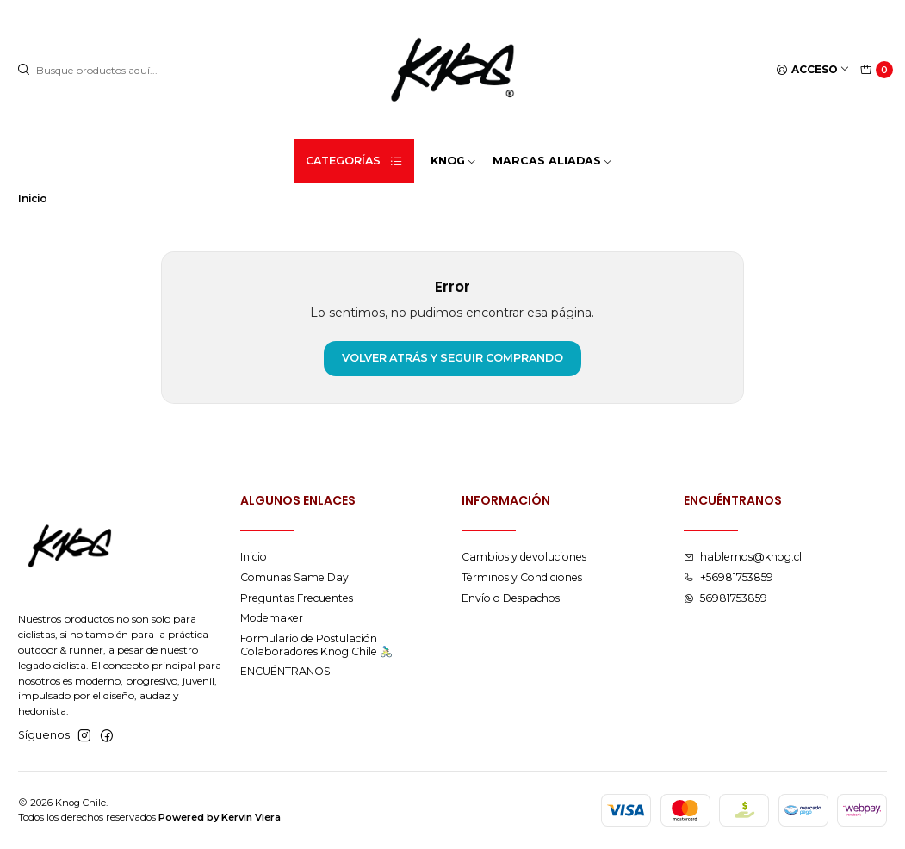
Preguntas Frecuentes (296, 598)
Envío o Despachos (511, 598)
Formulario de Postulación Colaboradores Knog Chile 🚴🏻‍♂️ (316, 645)
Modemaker (271, 617)
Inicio (253, 556)
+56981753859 (728, 577)
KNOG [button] (454, 160)
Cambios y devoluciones (524, 556)
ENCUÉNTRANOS (285, 671)
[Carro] (877, 70)
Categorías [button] (355, 161)
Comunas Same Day (294, 577)
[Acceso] (813, 70)
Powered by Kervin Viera (219, 817)
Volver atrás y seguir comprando (452, 357)
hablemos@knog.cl (743, 556)
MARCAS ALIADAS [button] (553, 160)
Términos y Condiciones (522, 577)
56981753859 (725, 598)
